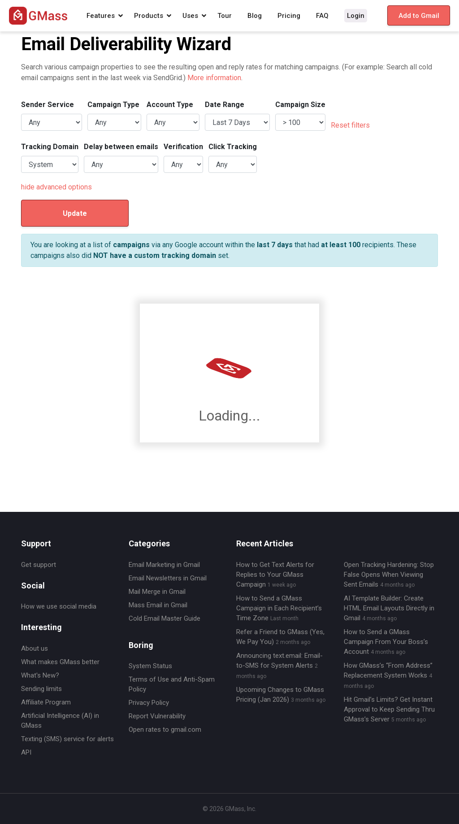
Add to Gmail (418, 16)
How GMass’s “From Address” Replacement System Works (388, 675)
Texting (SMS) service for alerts (67, 739)
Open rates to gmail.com (165, 729)
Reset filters (350, 125)
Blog (254, 16)
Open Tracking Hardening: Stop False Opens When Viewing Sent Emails (389, 574)
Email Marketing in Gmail (164, 565)
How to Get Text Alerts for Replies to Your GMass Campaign (275, 574)
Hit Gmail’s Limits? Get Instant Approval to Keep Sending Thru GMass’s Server (389, 709)
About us (34, 648)
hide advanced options (56, 187)
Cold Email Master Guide (164, 618)
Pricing (288, 16)
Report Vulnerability (157, 716)
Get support (38, 565)
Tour (224, 16)
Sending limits (41, 689)
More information (214, 77)
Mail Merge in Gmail (157, 592)
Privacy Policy (149, 703)
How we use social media (58, 606)
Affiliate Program (46, 702)
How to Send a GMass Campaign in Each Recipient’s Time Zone (279, 608)
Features (101, 16)
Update (75, 213)
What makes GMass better (60, 662)
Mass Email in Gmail (158, 605)
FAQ (322, 16)
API (26, 752)
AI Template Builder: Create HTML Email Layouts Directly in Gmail (389, 608)
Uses (190, 16)
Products (148, 16)
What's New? (40, 675)
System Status (150, 666)
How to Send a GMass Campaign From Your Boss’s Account (386, 642)
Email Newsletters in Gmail (168, 578)
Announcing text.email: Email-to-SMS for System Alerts (279, 665)
